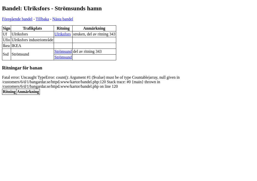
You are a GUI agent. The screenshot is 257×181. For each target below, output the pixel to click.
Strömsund (63, 51)
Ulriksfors (62, 34)
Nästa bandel (62, 19)
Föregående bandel (17, 19)
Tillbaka (42, 19)
